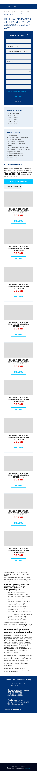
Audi (22, 11)
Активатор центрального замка (18, 150)
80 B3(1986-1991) (12, 119)
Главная (6, 11)
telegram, (14, 695)
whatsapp (20, 695)
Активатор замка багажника (17, 147)
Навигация (11, 6)
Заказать (18, 221)
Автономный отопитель (15, 141)
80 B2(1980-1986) (13, 117)
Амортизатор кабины (15, 156)
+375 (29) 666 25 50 (24, 172)
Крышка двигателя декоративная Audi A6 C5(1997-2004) (18, 211)
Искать (18, 96)
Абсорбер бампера (14, 139)
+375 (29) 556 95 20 (12, 174)
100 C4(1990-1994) (13, 115)
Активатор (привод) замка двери (16, 144)
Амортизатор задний (15, 154)
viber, (9, 695)
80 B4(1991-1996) (13, 121)
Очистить (18, 101)
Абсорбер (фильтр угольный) (18, 137)
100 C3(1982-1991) (13, 113)
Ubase (27, 768)
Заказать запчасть (13, 709)
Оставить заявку (18, 182)
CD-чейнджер (12, 135)
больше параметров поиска (16, 91)
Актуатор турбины (13, 152)
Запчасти (15, 11)
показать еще (12, 123)
